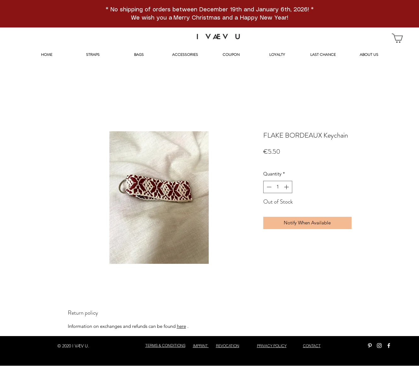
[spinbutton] (277, 187)
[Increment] (287, 187)
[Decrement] (268, 187)
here (181, 326)
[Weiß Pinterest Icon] (370, 345)
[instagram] (379, 345)
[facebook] (389, 345)
